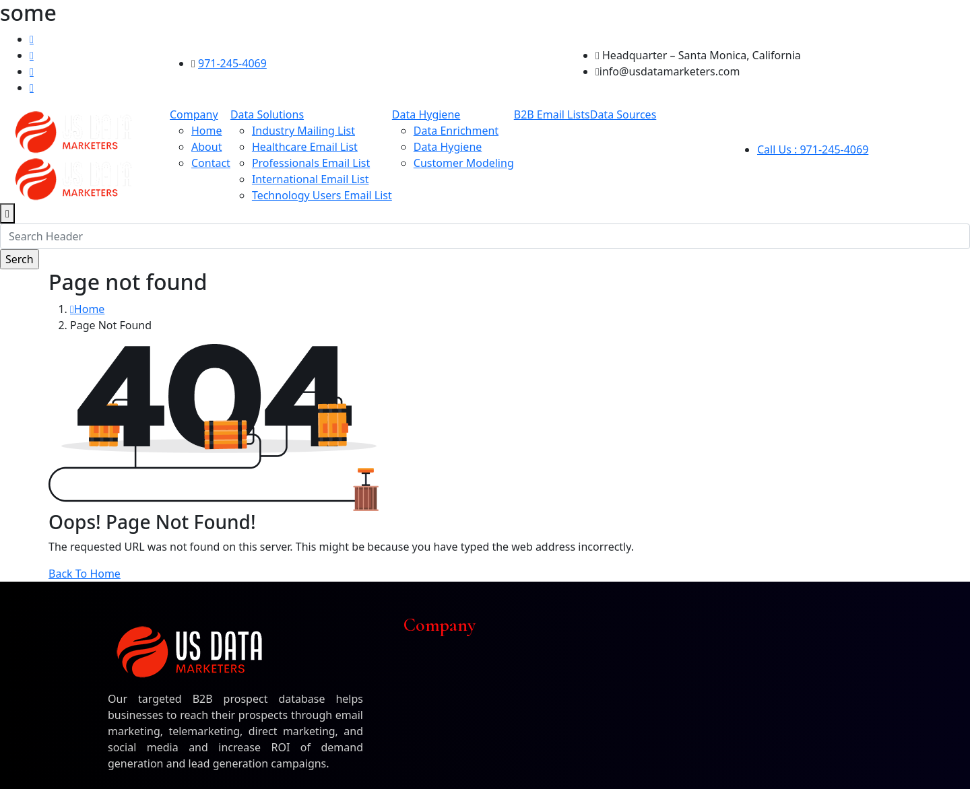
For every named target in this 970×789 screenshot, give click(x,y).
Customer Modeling (464, 163)
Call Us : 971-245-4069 (812, 149)
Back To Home (84, 573)
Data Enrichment (456, 130)
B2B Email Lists (552, 114)
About (206, 146)
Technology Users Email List (322, 195)
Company (194, 114)
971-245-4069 (232, 63)
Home (206, 130)
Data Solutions (267, 114)
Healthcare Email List (305, 146)
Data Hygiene (426, 114)
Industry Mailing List (303, 130)
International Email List (310, 179)
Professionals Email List (311, 163)
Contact (210, 163)
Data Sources (623, 114)
